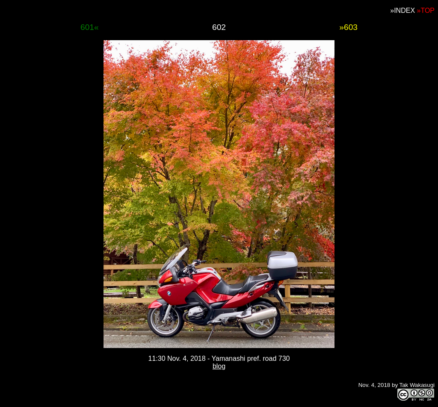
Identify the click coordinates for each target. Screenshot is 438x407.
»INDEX (402, 10)
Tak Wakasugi (417, 385)
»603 (348, 27)
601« (89, 27)
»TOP (426, 10)
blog (219, 366)
